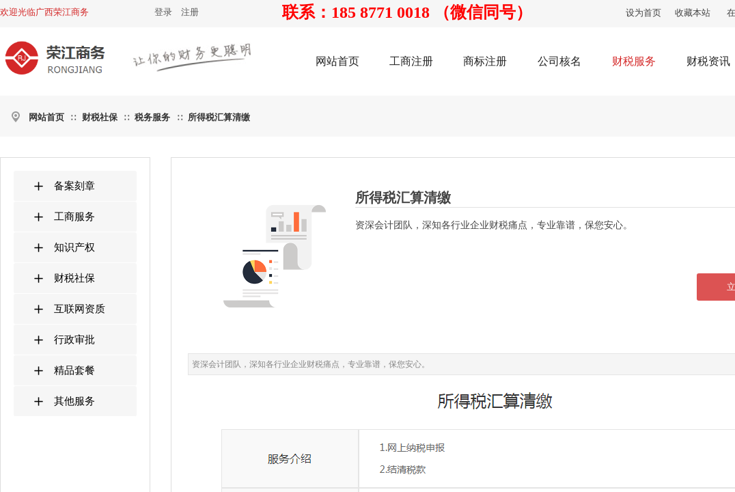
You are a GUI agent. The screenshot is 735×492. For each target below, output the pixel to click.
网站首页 (46, 117)
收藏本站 (692, 13)
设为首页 (643, 13)
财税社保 (99, 117)
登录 (163, 12)
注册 (190, 12)
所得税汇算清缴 (219, 117)
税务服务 (152, 117)
